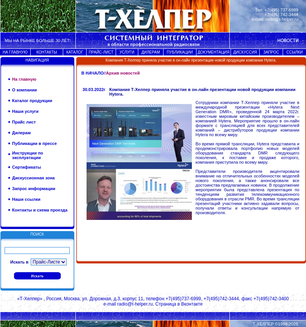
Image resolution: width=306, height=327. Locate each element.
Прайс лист (24, 122)
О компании (24, 90)
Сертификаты (26, 167)
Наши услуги (25, 111)
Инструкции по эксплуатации (27, 155)
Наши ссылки (26, 199)
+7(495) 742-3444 (281, 14)
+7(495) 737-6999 (281, 10)
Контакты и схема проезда (39, 210)
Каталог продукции (32, 100)
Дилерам (21, 132)
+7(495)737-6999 (183, 298)
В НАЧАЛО (93, 73)
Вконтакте (192, 304)
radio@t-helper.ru (281, 19)
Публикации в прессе (34, 143)
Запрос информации (34, 188)
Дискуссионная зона (33, 178)
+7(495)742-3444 (221, 298)
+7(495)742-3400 (271, 298)
